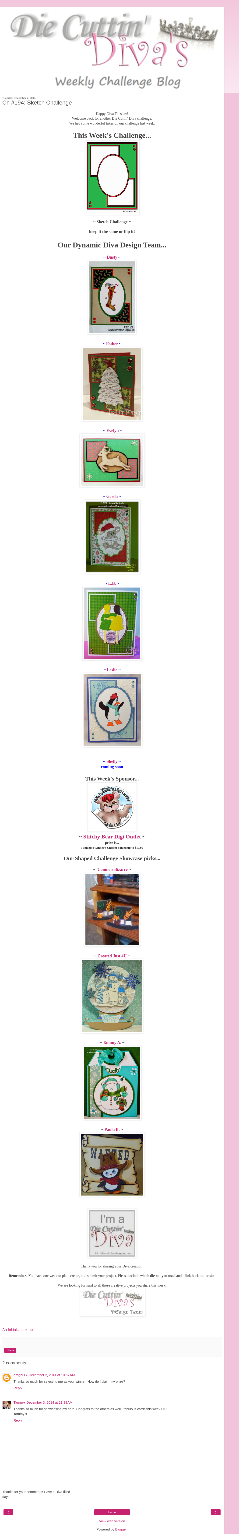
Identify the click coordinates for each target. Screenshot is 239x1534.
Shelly (111, 761)
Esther (112, 343)
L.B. (112, 583)
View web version (112, 1521)
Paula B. (112, 1129)
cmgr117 (20, 1375)
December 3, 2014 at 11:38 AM (49, 1402)
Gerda (112, 496)
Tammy (19, 1402)
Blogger (121, 1529)
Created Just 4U (112, 956)
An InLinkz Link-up (17, 1330)
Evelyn (112, 430)
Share (10, 1350)
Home (112, 1512)
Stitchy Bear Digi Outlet (112, 837)
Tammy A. (112, 1042)
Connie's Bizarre (113, 869)
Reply (18, 1388)
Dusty (112, 257)
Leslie (112, 670)
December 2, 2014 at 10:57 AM (52, 1375)
